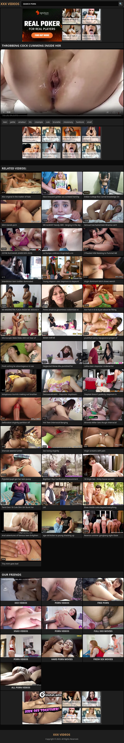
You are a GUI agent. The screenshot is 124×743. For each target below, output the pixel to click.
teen (5, 122)
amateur (22, 122)
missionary (68, 122)
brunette (56, 122)
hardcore (80, 122)
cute (48, 122)
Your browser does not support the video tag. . (62, 84)
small (89, 122)
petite (12, 122)
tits (30, 122)
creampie (39, 122)
